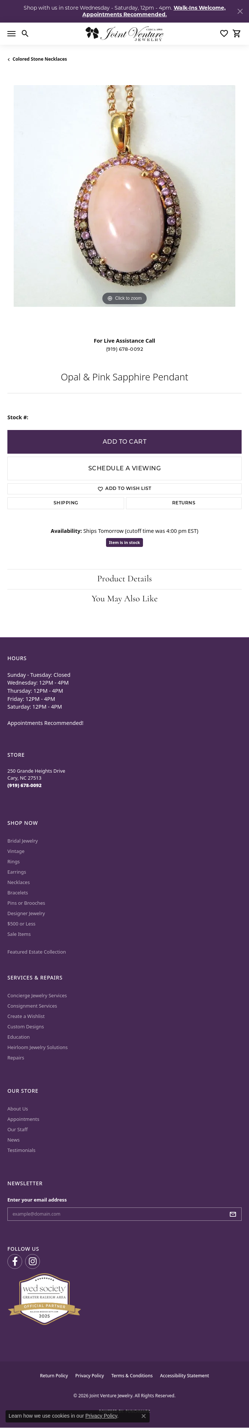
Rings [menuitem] (13, 861)
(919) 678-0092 (124, 349)
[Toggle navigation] (11, 34)
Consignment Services (32, 1005)
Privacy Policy (89, 1375)
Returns (183, 503)
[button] (25, 33)
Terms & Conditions (132, 1375)
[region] (124, 202)
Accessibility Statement (184, 1375)
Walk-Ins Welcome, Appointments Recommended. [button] (154, 11)
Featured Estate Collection (36, 951)
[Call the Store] (24, 785)
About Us (17, 1108)
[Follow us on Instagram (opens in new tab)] (32, 1261)
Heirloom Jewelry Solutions (37, 1047)
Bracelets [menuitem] (17, 892)
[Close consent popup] (143, 1416)
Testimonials (21, 1150)
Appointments (23, 1119)
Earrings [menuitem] (16, 871)
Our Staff (17, 1129)
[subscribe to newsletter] (235, 1214)
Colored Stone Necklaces (40, 59)
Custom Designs (25, 1026)
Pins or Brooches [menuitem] (26, 903)
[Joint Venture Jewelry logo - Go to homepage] (124, 33)
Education (18, 1037)
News (13, 1139)
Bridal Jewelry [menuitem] (22, 840)
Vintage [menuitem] (15, 851)
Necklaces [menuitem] (18, 882)
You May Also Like (125, 599)
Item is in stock (124, 542)
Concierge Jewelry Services (37, 995)
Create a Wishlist (26, 1016)
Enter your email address (37, 1199)
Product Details (124, 579)
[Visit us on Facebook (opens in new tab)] (14, 1261)
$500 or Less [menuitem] (21, 923)
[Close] (240, 11)
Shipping (66, 503)
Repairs (15, 1057)
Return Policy (54, 1375)
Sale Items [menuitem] (19, 934)
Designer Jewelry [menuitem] (26, 913)
